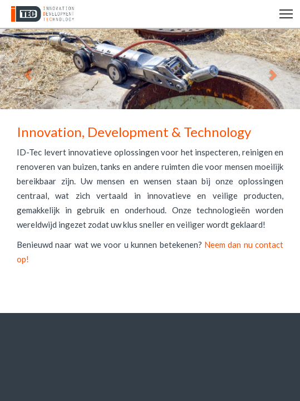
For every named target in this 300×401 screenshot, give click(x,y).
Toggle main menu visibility (286, 12)
